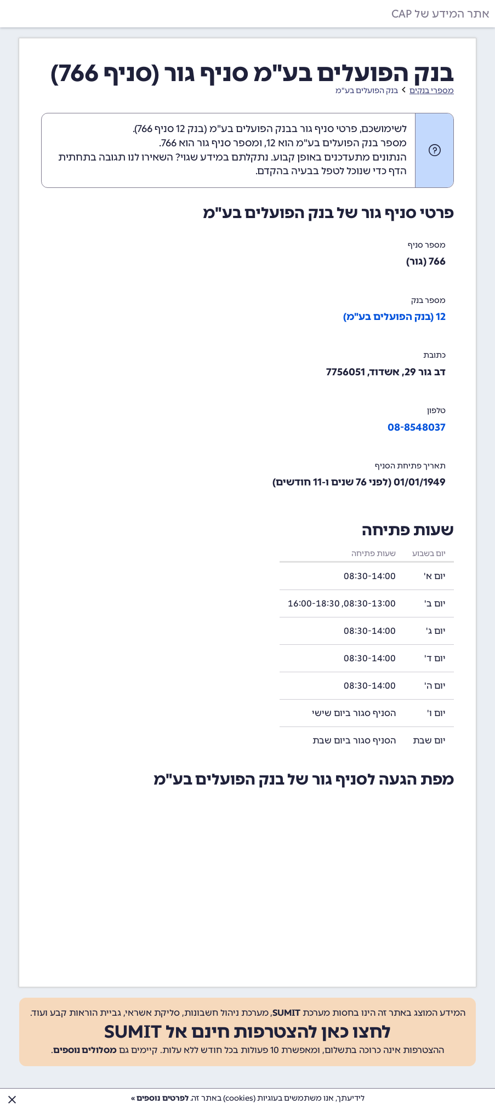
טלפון (436, 410)
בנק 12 (190, 129)
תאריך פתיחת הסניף (410, 466)
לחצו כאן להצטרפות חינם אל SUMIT (247, 1031)
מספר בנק (428, 300)
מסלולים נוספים (85, 1050)
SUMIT (286, 1013)
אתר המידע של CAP (440, 13)
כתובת (434, 355)
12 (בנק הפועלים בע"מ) (394, 317)
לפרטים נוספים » (160, 1098)
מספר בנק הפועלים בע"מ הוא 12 (336, 143)
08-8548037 (417, 427)
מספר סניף (427, 245)
